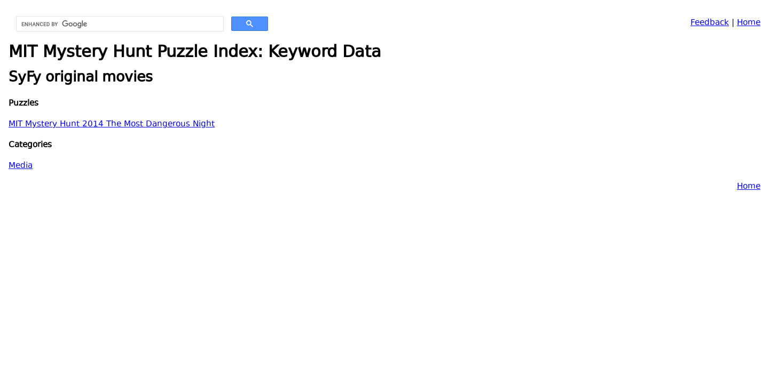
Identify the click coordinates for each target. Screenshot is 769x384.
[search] (118, 24)
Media (21, 166)
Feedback (709, 23)
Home (748, 23)
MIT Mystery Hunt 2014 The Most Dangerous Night (112, 124)
